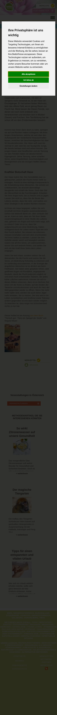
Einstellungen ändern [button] (28, 86)
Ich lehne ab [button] (28, 80)
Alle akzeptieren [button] (28, 74)
